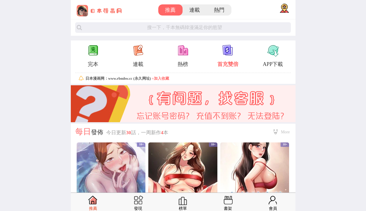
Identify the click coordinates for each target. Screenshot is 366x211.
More (285, 132)
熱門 (219, 10)
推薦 (170, 10)
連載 (194, 10)
